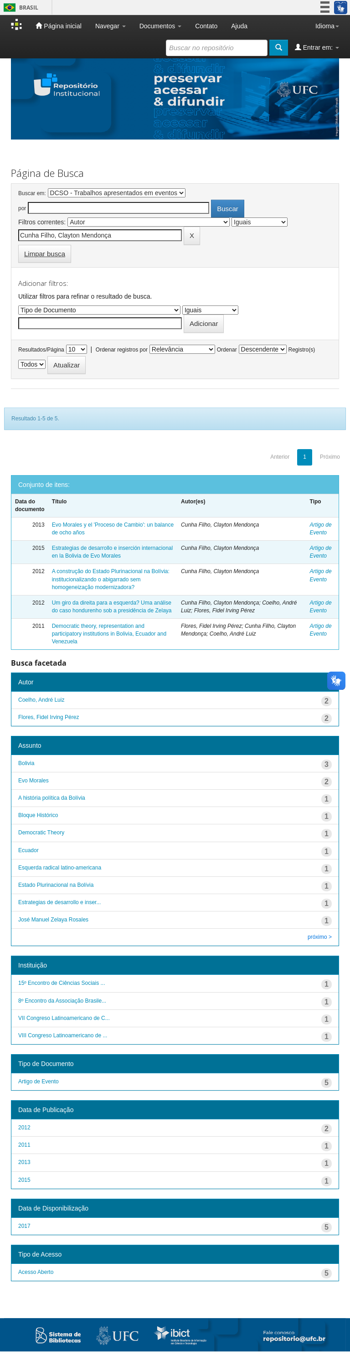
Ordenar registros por (122, 350)
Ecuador (28, 850)
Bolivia (26, 763)
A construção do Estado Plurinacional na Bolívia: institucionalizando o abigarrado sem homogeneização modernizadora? (111, 579)
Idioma (327, 26)
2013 (24, 1162)
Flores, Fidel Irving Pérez (48, 717)
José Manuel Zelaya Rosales (53, 919)
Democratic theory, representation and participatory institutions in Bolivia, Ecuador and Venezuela (109, 634)
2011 (24, 1145)
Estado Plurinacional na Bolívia (55, 885)
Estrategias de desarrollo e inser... (59, 902)
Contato (206, 26)
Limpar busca (44, 254)
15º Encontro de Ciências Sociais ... (61, 983)
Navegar (110, 26)
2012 (24, 1127)
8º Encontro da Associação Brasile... (62, 1001)
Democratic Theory (41, 832)
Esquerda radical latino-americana (59, 867)
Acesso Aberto (35, 1272)
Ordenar (227, 350)
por (22, 208)
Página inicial (58, 26)
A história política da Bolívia (51, 798)
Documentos (160, 26)
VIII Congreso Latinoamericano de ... (62, 1035)
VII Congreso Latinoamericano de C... (64, 1018)
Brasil (19, 7)
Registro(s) (301, 350)
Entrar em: (317, 47)
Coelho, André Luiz (41, 700)
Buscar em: (32, 193)
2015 (24, 1180)
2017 (24, 1226)
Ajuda (239, 26)
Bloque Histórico (38, 815)
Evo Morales (33, 780)
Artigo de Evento (38, 1081)
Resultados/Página (41, 350)
